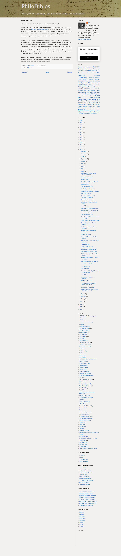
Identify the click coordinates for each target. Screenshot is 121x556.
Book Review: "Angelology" (88, 287)
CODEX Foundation (84, 482)
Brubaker (97, 77)
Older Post (69, 72)
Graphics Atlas (83, 474)
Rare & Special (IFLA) (85, 420)
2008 (81, 304)
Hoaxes (80, 92)
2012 (81, 144)
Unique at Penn (83, 444)
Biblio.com (82, 516)
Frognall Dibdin (94, 88)
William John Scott (88, 113)
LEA (92, 94)
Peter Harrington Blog (84, 414)
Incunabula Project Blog (85, 373)
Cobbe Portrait (82, 79)
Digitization (82, 85)
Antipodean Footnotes (84, 326)
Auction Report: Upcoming (87, 199)
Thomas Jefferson (89, 110)
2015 (81, 137)
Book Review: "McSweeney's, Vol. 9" (90, 208)
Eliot (84, 87)
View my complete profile (84, 39)
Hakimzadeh (90, 90)
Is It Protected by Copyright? (86, 480)
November (84, 154)
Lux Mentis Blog (83, 388)
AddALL (81, 514)
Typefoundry (82, 440)
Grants (85, 90)
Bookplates (97, 75)
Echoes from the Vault (84, 363)
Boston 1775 (82, 355)
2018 (81, 130)
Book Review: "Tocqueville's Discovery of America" (88, 196)
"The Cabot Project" (86, 266)
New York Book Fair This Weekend (89, 261)
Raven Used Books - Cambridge (87, 499)
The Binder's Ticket (84, 342)
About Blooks (82, 318)
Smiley (79, 107)
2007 (81, 306)
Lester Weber (81, 95)
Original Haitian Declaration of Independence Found (88, 284)
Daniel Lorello (88, 81)
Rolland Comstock (95, 104)
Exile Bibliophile (83, 365)
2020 (81, 125)
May (82, 168)
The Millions (82, 390)
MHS (98, 99)
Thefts (80, 110)
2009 (81, 302)
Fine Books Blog (83, 367)
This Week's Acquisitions (87, 186)
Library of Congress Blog (85, 383)
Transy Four (93, 112)
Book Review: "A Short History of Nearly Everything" (89, 211)
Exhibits (88, 87)
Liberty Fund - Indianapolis (86, 505)
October (83, 156)
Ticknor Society (86, 112)
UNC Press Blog (83, 442)
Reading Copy (82, 422)
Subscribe (88, 58)
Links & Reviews (85, 184)
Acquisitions (81, 67)
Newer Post (24, 72)
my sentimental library (84, 395)
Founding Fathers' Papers (84, 88)
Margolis (80, 99)
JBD (28, 65)
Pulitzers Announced (86, 234)
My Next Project (85, 179)
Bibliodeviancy (83, 334)
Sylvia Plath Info (83, 436)
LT (84, 97)
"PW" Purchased (85, 268)
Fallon (92, 87)
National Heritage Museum (86, 397)
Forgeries (97, 87)
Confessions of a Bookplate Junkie (87, 359)
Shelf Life (81, 428)
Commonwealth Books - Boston (87, 491)
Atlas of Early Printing (84, 470)
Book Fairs (90, 73)
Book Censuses (82, 73)
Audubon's (86, 472)
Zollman (95, 113)
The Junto (81, 377)
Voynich (82, 113)
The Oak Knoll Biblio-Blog (86, 406)
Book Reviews (29, 67)
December (83, 151)
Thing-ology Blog (83, 459)
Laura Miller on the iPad (87, 264)
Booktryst (81, 353)
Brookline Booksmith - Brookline (87, 495)
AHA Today (82, 320)
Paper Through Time (84, 476)
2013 (81, 142)
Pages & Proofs (83, 408)
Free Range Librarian (84, 371)
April (82, 171)
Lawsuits (87, 94)
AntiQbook (82, 520)
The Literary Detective (84, 386)
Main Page (82, 455)
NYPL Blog (82, 403)
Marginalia (97, 97)
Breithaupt (91, 77)
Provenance (81, 103)
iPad (88, 92)
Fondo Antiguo (83, 369)
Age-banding (89, 67)
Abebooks (81, 512)
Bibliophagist (82, 338)
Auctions (96, 67)
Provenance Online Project (85, 416)
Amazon (81, 522)
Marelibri (81, 526)
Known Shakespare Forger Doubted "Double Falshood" (89, 290)
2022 (81, 120)
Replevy (84, 104)
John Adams (81, 94)
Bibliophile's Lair (83, 340)
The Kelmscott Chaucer (85, 379)
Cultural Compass (83, 361)
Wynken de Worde (83, 446)
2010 (81, 149)
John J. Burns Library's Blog (86, 375)
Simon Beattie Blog (84, 430)
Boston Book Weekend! (86, 177)
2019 (81, 127)
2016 (81, 134)
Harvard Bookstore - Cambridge (87, 497)
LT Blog (81, 457)
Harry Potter (96, 90)
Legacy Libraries (83, 461)
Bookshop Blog (83, 351)
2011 (81, 147)
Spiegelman (85, 107)
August (83, 161)
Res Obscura (82, 426)
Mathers (84, 99)
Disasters (92, 85)
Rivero (88, 104)
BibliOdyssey (82, 336)
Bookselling (82, 77)
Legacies (97, 94)
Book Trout (82, 348)
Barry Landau (93, 69)
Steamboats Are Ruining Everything (88, 438)
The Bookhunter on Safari (85, 346)
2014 (81, 139)
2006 (81, 309)
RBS (98, 102)
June (82, 166)
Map (87, 97)
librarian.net (82, 381)
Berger (85, 70)
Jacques (91, 92)
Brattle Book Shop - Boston (86, 493)
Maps (91, 97)
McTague (94, 99)
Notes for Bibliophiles (84, 401)
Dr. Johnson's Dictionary (85, 478)
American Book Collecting (86, 322)
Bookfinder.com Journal (85, 344)
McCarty (89, 99)
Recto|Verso (82, 424)
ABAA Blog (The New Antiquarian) (88, 316)
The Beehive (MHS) (84, 330)
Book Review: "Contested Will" (88, 249)
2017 (81, 132)
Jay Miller (97, 92)
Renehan (80, 104)
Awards (86, 69)
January (83, 299)
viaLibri (81, 524)
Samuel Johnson (82, 106)
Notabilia (81, 399)
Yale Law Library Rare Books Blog (88, 448)
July (82, 163)
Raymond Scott (93, 102)
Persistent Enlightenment (85, 412)
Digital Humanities (94, 83)
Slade (98, 106)
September (84, 159)
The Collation (82, 357)
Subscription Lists (95, 107)
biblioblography (83, 332)
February (83, 296)
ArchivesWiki (82, 468)
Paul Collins (81, 101)
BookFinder (82, 518)
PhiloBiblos (35, 6)
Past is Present (82, 410)
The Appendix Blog (84, 328)
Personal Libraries (91, 101)
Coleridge (91, 79)
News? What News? (86, 193)
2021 (81, 122)
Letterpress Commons (84, 484)
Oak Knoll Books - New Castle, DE (88, 501)
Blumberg (98, 70)
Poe (98, 101)
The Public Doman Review (86, 418)
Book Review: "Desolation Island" (89, 181)
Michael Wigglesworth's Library (89, 251)
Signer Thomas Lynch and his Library (90, 220)
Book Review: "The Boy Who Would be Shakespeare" (90, 271)
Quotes (86, 102)
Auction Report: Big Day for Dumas (90, 191)
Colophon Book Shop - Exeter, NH (87, 503)
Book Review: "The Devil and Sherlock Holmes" (88, 174)
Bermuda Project (91, 70)
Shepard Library (92, 106)
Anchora (81, 324)
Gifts (99, 88)
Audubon (80, 69)
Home (47, 72)
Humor (84, 92)
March (83, 294)
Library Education (90, 95)
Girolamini (80, 90)
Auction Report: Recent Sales (88, 189)
